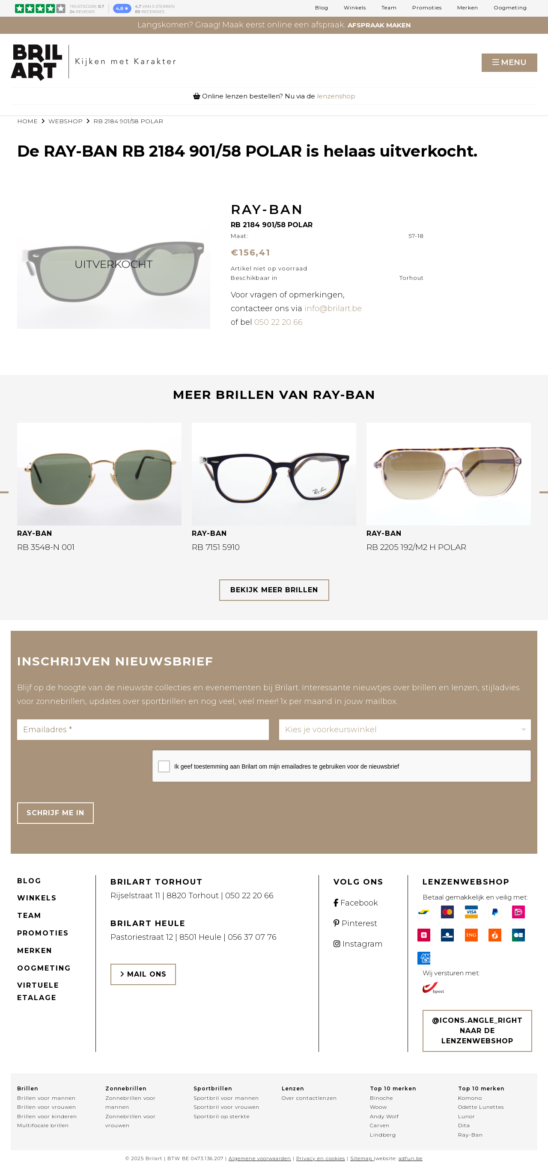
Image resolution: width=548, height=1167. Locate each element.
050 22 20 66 (278, 322)
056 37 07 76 (252, 937)
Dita (464, 1125)
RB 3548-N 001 (45, 547)
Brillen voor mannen (46, 1098)
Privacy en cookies (320, 1158)
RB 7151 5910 (216, 547)
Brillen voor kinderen (47, 1116)
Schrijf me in (55, 813)
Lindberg (383, 1134)
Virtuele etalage (38, 991)
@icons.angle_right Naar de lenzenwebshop (477, 1030)
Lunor (466, 1116)
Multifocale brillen (43, 1125)
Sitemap (361, 1158)
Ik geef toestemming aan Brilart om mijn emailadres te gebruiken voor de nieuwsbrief (286, 766)
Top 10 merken (393, 1088)
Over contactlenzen (309, 1098)
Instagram (358, 944)
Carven (380, 1125)
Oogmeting (510, 7)
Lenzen (293, 1088)
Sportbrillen (213, 1088)
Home (27, 121)
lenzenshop (336, 96)
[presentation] (82, 767)
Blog (321, 7)
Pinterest (355, 923)
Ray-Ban (470, 1134)
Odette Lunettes (481, 1107)
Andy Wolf (384, 1116)
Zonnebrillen (125, 1088)
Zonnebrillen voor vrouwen (130, 1121)
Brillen (27, 1088)
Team (389, 7)
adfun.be (411, 1158)
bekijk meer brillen (274, 590)
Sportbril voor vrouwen (226, 1107)
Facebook (356, 903)
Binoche (381, 1098)
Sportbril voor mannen (226, 1098)
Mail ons (143, 974)
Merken (467, 7)
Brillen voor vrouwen (46, 1107)
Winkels (355, 7)
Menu (514, 62)
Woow (378, 1107)
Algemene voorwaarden (260, 1158)
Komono (470, 1098)
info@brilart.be (333, 308)
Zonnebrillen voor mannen (130, 1103)
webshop (65, 121)
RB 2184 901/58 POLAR (128, 121)
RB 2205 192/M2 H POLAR (416, 547)
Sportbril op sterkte (222, 1116)
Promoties (427, 7)
